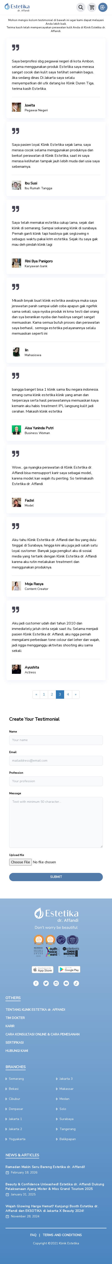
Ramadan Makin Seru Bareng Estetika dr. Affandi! (45, 1167)
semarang (14, 1079)
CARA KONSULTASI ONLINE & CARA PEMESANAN (42, 1034)
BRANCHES (15, 1066)
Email (12, 752)
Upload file (16, 855)
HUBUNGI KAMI (16, 1051)
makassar (65, 1089)
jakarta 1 (13, 1119)
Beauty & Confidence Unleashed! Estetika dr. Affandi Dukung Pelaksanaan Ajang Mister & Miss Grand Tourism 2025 (54, 1186)
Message (15, 793)
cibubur (12, 1099)
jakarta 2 (13, 1129)
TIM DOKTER (15, 1018)
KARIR (9, 1026)
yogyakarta (15, 1139)
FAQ (33, 1235)
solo (61, 1109)
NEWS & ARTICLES (22, 1155)
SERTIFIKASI (14, 1042)
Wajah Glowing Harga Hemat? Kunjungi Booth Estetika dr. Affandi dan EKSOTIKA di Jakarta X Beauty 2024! (51, 1208)
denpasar (14, 1109)
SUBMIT (56, 877)
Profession (16, 773)
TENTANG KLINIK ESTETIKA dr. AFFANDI (35, 1010)
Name (13, 731)
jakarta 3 (64, 1079)
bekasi (12, 1089)
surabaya (65, 1119)
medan (62, 1099)
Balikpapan (66, 1139)
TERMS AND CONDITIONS (62, 1235)
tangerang (66, 1129)
